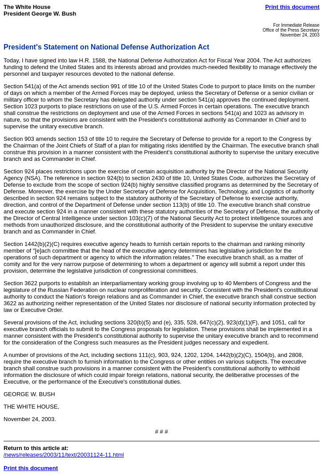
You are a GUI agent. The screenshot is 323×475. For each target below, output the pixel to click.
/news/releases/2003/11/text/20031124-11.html (64, 454)
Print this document (292, 7)
